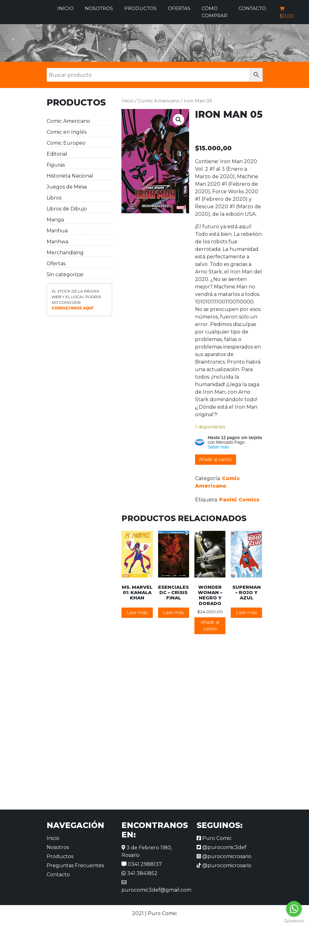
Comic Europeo (66, 143)
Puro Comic (214, 838)
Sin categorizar (65, 274)
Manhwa (57, 242)
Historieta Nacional (70, 176)
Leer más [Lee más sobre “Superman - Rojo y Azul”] (246, 612)
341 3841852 (139, 873)
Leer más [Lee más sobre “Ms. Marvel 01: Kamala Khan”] (137, 612)
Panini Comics (239, 500)
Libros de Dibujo (67, 209)
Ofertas (179, 8)
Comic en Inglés (66, 132)
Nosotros (99, 8)
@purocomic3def (221, 847)
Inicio (65, 8)
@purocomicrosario (224, 856)
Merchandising (65, 253)
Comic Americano (68, 121)
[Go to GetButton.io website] (294, 921)
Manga (55, 220)
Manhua (57, 231)
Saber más (218, 446)
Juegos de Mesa (67, 187)
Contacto (252, 8)
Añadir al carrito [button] (210, 625)
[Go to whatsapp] (294, 909)
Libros (54, 198)
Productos (140, 8)
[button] (178, 119)
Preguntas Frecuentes (75, 865)
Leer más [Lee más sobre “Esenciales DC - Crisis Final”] (173, 612)
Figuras (56, 165)
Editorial (57, 154)
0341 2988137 (141, 864)
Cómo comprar (214, 11)
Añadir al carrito (215, 459)
